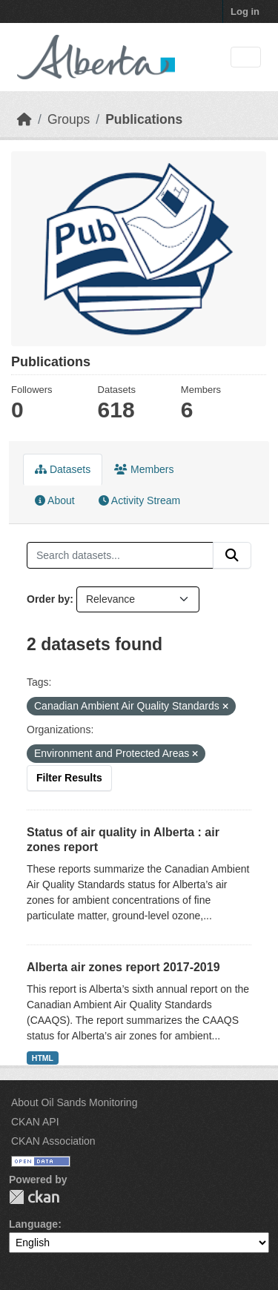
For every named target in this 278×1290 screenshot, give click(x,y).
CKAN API (35, 1122)
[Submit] (232, 555)
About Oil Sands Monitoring (74, 1102)
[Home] (24, 119)
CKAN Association (53, 1141)
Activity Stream (139, 500)
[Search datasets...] (120, 555)
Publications (143, 119)
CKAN (34, 1197)
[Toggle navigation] (246, 57)
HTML (42, 1058)
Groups (68, 119)
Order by (48, 599)
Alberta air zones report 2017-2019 (123, 967)
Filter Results (69, 778)
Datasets (62, 469)
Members (143, 469)
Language (33, 1224)
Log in (245, 11)
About (55, 500)
